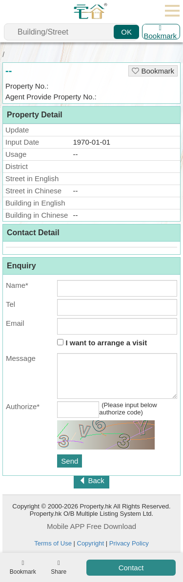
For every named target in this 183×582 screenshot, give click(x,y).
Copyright (90, 543)
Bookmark (160, 31)
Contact (131, 567)
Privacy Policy (129, 543)
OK (126, 32)
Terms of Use (53, 543)
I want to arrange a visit (102, 342)
